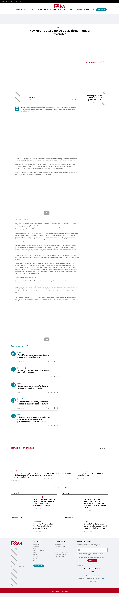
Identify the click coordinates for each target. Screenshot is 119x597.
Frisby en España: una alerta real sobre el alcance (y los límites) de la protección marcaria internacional (33, 419)
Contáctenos (58, 550)
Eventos (86, 9)
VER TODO (103, 448)
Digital (60, 9)
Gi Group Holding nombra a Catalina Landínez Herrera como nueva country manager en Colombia (44, 502)
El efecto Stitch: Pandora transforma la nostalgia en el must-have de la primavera (95, 526)
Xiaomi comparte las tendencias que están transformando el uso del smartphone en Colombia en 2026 (95, 503)
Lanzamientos (37, 521)
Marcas (14, 470)
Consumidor (38, 9)
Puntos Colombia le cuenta (52, 470)
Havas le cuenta (82, 470)
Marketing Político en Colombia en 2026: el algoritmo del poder (94, 98)
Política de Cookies (60, 556)
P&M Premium (101, 9)
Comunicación (20, 9)
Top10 (92, 9)
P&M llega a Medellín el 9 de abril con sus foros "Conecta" (33, 371)
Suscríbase (58, 544)
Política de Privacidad (60, 554)
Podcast (73, 9)
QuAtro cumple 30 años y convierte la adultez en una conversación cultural (33, 402)
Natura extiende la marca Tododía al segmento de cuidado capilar (32, 387)
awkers (23, 107)
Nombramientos (38, 497)
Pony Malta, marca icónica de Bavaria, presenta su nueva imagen (33, 356)
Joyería (86, 521)
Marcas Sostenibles (50, 9)
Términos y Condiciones (61, 552)
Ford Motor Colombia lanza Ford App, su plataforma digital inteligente (43, 526)
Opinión (79, 9)
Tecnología (87, 497)
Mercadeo (29, 9)
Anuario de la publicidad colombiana (61, 547)
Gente (66, 9)
